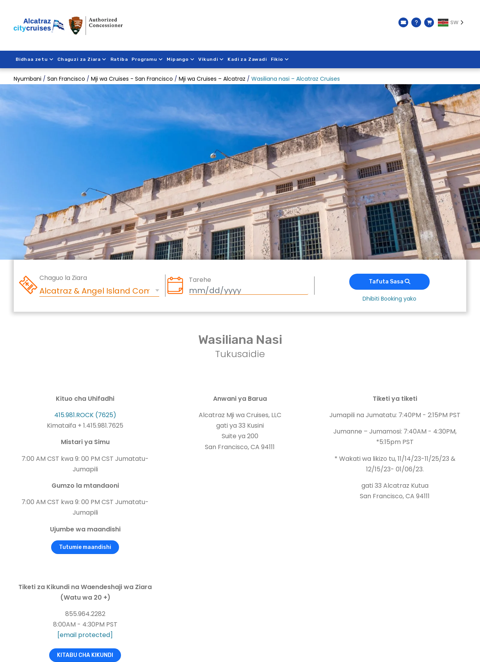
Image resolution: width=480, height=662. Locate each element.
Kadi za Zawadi (247, 59)
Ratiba (119, 59)
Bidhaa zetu (35, 59)
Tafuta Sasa (389, 281)
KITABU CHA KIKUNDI (85, 655)
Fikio (280, 59)
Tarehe (200, 279)
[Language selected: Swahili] (452, 23)
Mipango (181, 59)
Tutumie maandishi (85, 547)
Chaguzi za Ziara (82, 59)
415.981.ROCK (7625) (85, 415)
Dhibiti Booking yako (389, 299)
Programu (147, 59)
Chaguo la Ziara (63, 277)
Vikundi (211, 59)
